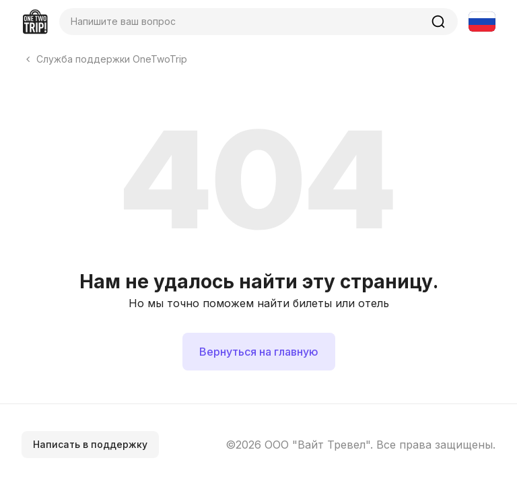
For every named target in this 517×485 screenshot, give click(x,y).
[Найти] (438, 21)
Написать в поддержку (90, 444)
